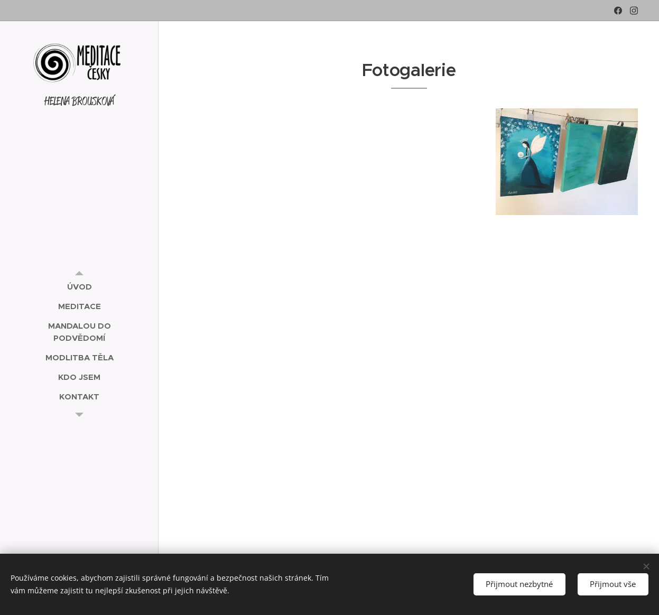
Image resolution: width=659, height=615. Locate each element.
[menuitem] (79, 287)
